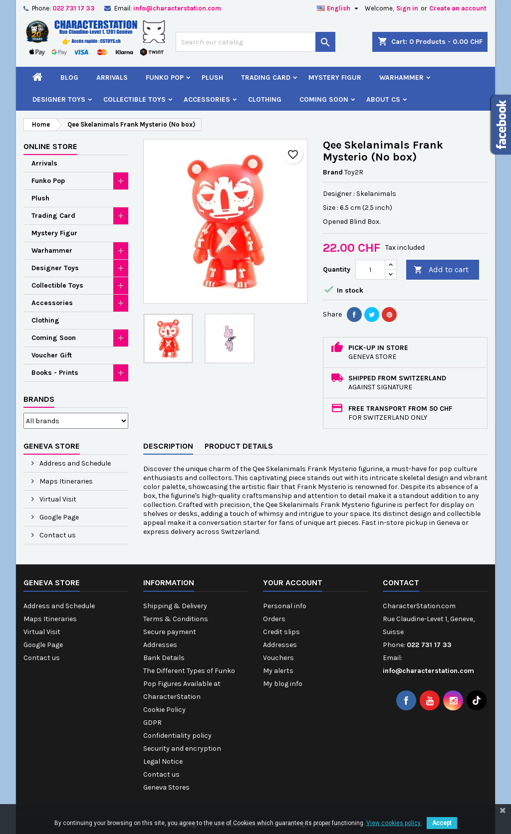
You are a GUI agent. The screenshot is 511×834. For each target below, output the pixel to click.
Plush (212, 77)
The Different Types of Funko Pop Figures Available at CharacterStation (189, 684)
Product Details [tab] (239, 446)
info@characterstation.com (177, 8)
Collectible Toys (134, 99)
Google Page (58, 517)
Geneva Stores (166, 787)
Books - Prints (54, 372)
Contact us (57, 535)
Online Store (50, 146)
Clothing (264, 99)
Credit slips (281, 632)
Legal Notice (163, 761)
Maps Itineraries (65, 481)
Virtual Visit (57, 499)
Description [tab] (168, 446)
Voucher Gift (51, 355)
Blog (69, 77)
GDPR (152, 722)
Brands (38, 399)
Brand (333, 172)
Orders (274, 619)
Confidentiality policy (177, 735)
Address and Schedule (74, 463)
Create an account (458, 8)
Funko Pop (165, 77)
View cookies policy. (394, 823)
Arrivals (112, 77)
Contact (401, 582)
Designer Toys (58, 99)
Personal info (284, 606)
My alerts (278, 671)
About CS (383, 99)
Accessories (207, 99)
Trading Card (265, 77)
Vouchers (278, 658)
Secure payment (169, 632)
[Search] (255, 42)
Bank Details (164, 658)
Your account (292, 582)
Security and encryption (182, 748)
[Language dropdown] (339, 8)
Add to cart (441, 270)
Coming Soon (323, 99)
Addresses (160, 645)
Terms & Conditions (175, 619)
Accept (442, 823)
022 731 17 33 (73, 8)
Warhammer (401, 77)
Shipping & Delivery (175, 606)
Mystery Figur (334, 77)
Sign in (407, 8)
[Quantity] (370, 270)
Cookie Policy (164, 709)
